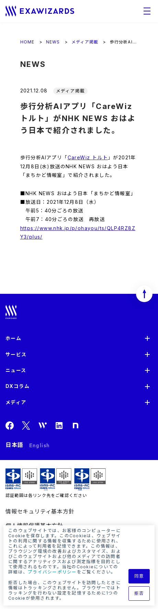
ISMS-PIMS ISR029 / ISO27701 (90, 479)
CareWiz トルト (88, 157)
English (39, 445)
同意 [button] (139, 576)
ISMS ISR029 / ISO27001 (21, 479)
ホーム (13, 338)
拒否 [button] (139, 593)
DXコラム (17, 386)
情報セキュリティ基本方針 (40, 511)
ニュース (15, 370)
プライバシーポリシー (52, 572)
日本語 (14, 444)
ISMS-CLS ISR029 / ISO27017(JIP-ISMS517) (55, 479)
